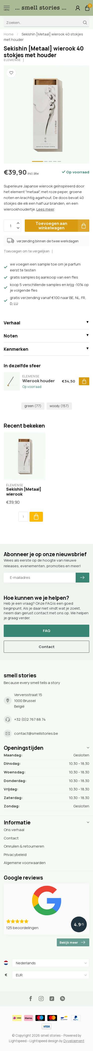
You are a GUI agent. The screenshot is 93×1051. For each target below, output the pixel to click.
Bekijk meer (72, 942)
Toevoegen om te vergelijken (27, 251)
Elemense (12, 60)
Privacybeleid (15, 854)
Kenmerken (16, 349)
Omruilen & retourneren (24, 846)
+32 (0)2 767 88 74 (30, 719)
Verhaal (12, 323)
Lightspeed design (44, 1041)
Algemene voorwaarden (25, 862)
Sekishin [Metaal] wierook (23, 492)
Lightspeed (18, 1041)
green (32, 406)
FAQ (46, 630)
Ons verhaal (14, 829)
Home (9, 34)
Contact (47, 646)
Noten (11, 336)
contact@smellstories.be (36, 733)
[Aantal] (23, 517)
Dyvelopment (73, 1041)
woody (59, 406)
